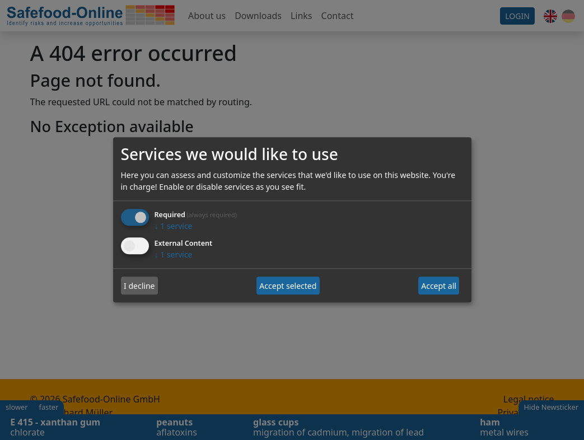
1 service (174, 226)
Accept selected (287, 285)
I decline (139, 285)
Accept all (438, 285)
